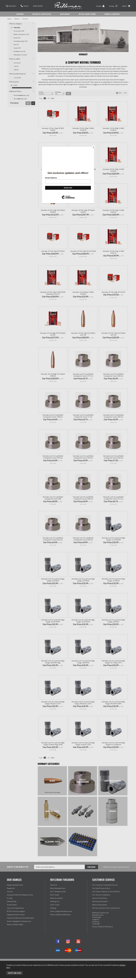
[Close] (93, 147)
